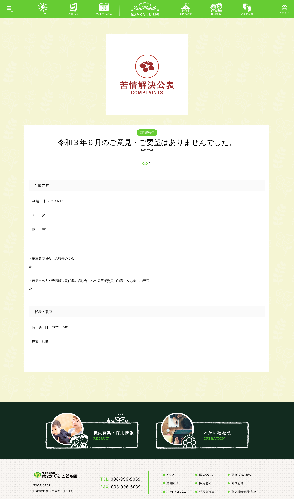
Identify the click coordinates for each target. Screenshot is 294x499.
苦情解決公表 (147, 132)
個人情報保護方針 (244, 492)
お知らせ (73, 14)
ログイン (284, 12)
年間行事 (238, 483)
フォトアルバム (104, 14)
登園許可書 (247, 14)
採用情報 (216, 14)
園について (185, 14)
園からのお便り (241, 475)
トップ (43, 14)
